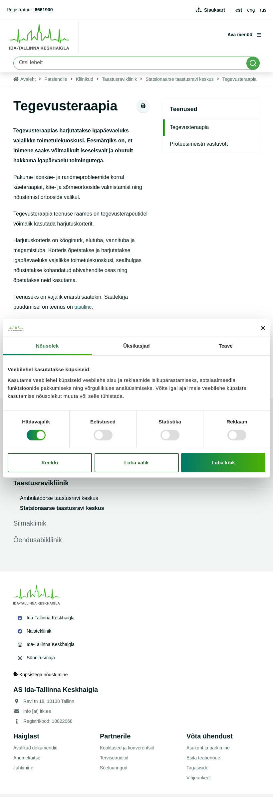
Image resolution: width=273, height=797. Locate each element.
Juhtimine (23, 770)
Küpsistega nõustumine (40, 677)
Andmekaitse (26, 760)
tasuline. (85, 309)
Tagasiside (197, 770)
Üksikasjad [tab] (136, 346)
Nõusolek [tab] (47, 346)
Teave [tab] (226, 346)
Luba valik (136, 462)
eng (251, 10)
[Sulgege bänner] (263, 328)
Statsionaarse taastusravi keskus (179, 81)
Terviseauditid (114, 760)
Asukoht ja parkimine (208, 750)
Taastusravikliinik (119, 81)
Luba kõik (223, 462)
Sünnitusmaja (41, 660)
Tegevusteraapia (189, 130)
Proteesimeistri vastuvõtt (199, 146)
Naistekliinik (39, 633)
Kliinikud (84, 81)
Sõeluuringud (114, 770)
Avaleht (28, 81)
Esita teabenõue (203, 760)
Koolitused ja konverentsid (127, 750)
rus (263, 10)
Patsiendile (55, 81)
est (238, 10)
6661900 (44, 9)
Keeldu (50, 462)
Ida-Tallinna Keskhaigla (51, 620)
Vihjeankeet (198, 780)
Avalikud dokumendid (35, 750)
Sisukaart (214, 10)
